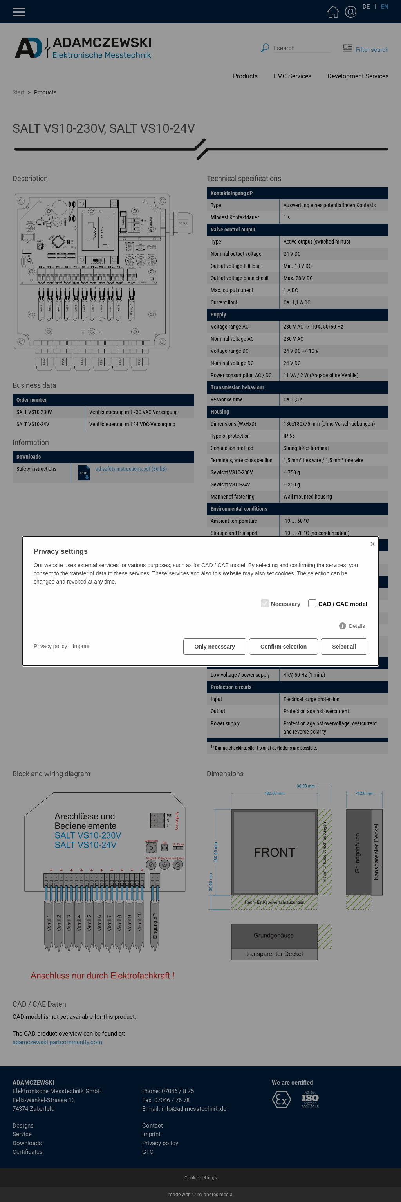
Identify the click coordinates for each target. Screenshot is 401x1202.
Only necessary (215, 646)
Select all (344, 646)
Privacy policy (50, 646)
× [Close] (372, 544)
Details (357, 626)
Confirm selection (283, 646)
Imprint (81, 646)
